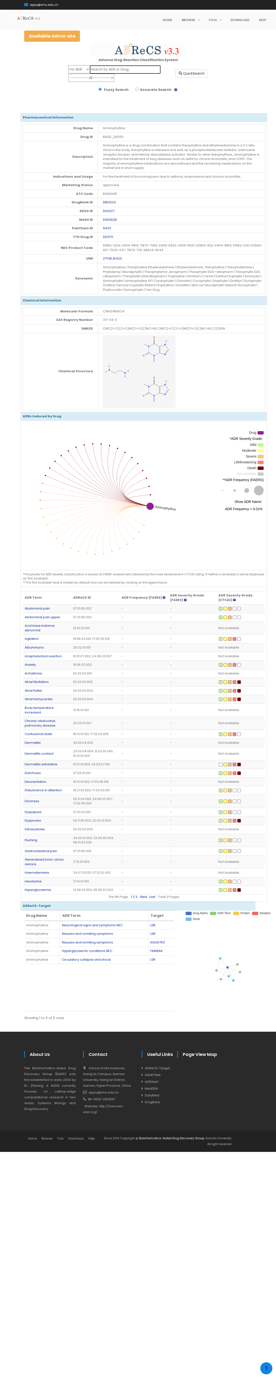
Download (76, 1138)
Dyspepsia (33, 812)
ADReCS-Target (157, 1068)
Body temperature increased (39, 710)
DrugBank (152, 1102)
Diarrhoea (33, 773)
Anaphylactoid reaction (43, 656)
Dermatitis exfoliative (41, 764)
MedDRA (151, 1088)
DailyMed (152, 1095)
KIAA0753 (157, 942)
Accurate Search (154, 89)
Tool (60, 1138)
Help (91, 1138)
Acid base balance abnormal (40, 628)
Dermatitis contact (39, 753)
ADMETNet (153, 1075)
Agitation (32, 638)
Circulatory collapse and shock (86, 959)
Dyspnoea (33, 820)
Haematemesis (37, 872)
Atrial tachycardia (39, 699)
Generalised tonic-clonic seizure (44, 861)
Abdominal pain (37, 608)
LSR (152, 925)
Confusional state (38, 734)
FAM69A (156, 951)
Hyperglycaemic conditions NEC (87, 951)
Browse (47, 1138)
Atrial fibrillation (37, 682)
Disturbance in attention (43, 790)
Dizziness (32, 801)
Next (143, 897)
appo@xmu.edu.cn (41, 5)
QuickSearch (192, 73)
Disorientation (35, 781)
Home (32, 1138)
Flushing (31, 840)
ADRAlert (151, 1081)
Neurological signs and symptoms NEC (92, 925)
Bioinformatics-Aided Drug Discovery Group (171, 1138)
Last (152, 897)
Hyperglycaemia (38, 889)
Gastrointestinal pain (41, 851)
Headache (33, 881)
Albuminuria (34, 647)
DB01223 (109, 202)
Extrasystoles (35, 829)
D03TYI (108, 237)
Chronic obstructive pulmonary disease (40, 723)
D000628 (110, 219)
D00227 (109, 211)
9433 (107, 228)
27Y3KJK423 (112, 258)
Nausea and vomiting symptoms (87, 933)
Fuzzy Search (116, 89)
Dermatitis (33, 742)
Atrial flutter (33, 690)
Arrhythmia (33, 673)
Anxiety (30, 664)
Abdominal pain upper (42, 617)
